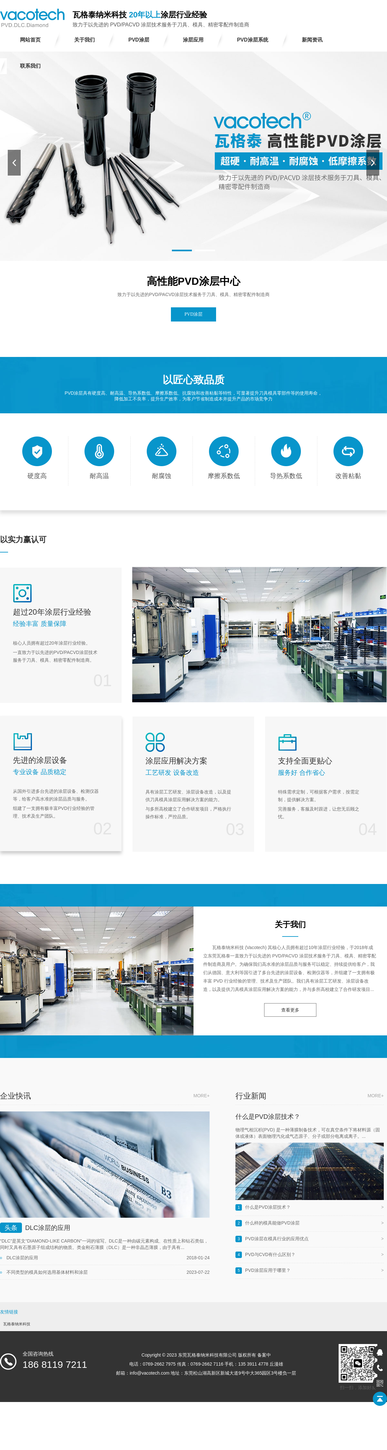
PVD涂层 (193, 314)
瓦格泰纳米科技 (16, 1324)
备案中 (264, 1355)
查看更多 (290, 1010)
